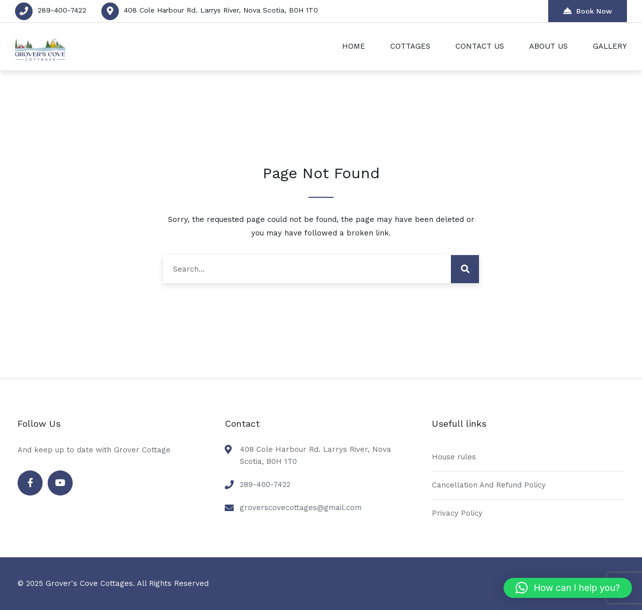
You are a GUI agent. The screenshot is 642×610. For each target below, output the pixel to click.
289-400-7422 (62, 10)
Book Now (587, 11)
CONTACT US (479, 46)
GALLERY (610, 46)
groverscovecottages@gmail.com (301, 507)
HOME (353, 46)
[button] (568, 588)
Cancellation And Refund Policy (489, 485)
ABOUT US (548, 46)
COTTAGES (410, 46)
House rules (454, 456)
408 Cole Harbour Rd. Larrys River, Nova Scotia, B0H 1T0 (221, 10)
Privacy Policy (457, 513)
